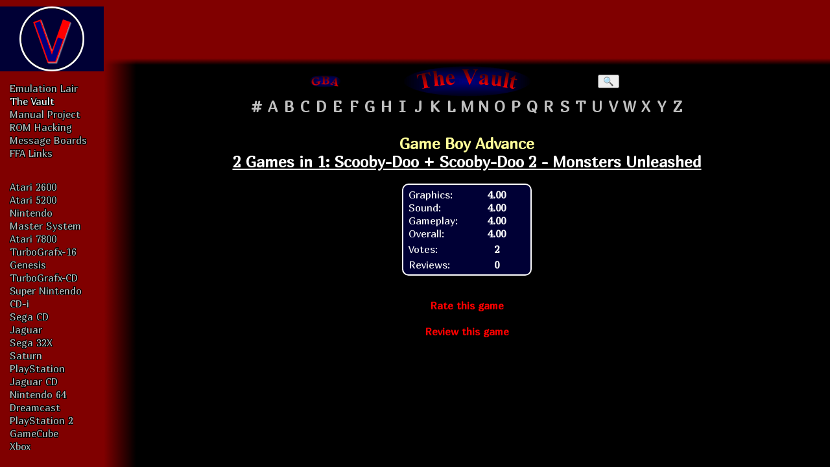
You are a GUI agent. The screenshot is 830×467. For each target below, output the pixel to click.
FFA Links (31, 153)
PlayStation (37, 368)
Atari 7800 (33, 239)
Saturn (26, 355)
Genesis (28, 264)
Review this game (467, 331)
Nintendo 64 (38, 394)
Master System (45, 226)
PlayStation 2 (41, 420)
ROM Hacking (41, 127)
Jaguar (26, 329)
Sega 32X (31, 342)
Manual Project (45, 114)
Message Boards (48, 140)
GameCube (34, 433)
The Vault (32, 101)
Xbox (20, 446)
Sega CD (29, 316)
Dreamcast (35, 407)
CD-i (19, 303)
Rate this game (467, 305)
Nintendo (31, 213)
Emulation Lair (44, 88)
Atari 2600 (33, 187)
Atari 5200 (33, 200)
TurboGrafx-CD (44, 277)
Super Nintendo (46, 290)
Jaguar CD (34, 381)
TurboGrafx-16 (43, 251)
